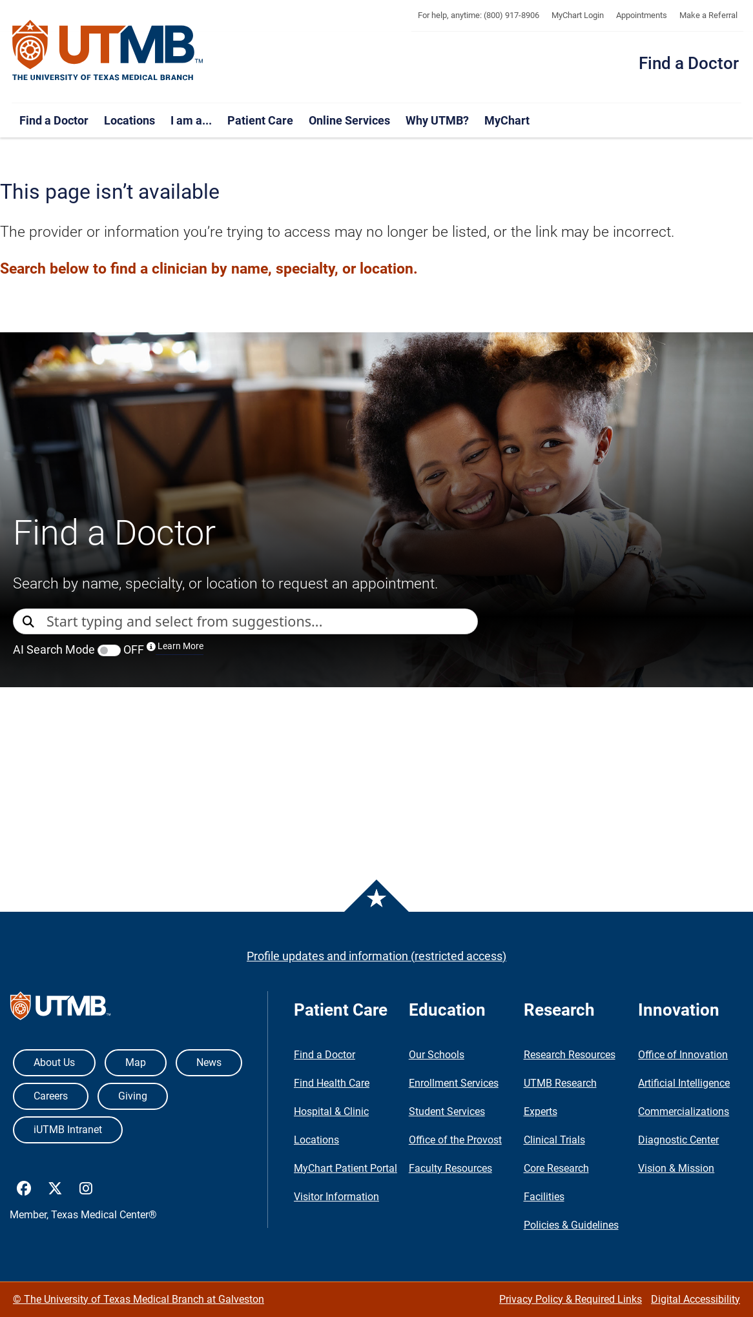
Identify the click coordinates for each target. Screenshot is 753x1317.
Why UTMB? (437, 120)
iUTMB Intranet (68, 1129)
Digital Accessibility (695, 1299)
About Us (54, 1062)
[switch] (109, 650)
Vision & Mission (676, 1168)
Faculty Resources (450, 1168)
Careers (51, 1096)
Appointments (641, 15)
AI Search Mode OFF (108, 649)
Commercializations (683, 1111)
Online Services (349, 120)
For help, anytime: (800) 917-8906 (478, 15)
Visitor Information (336, 1197)
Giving (132, 1096)
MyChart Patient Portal (345, 1168)
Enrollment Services (454, 1083)
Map (135, 1062)
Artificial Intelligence (684, 1083)
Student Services (447, 1111)
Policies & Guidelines (571, 1225)
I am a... (191, 120)
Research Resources (569, 1055)
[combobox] (261, 621)
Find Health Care (331, 1083)
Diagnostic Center (678, 1140)
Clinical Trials (554, 1140)
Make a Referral (708, 15)
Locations (129, 120)
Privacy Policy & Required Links (570, 1299)
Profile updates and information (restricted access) (376, 956)
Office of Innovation (683, 1055)
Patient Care (260, 120)
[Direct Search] (30, 622)
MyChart (507, 120)
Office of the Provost (455, 1140)
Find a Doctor (689, 63)
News (209, 1062)
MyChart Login (578, 15)
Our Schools (436, 1055)
